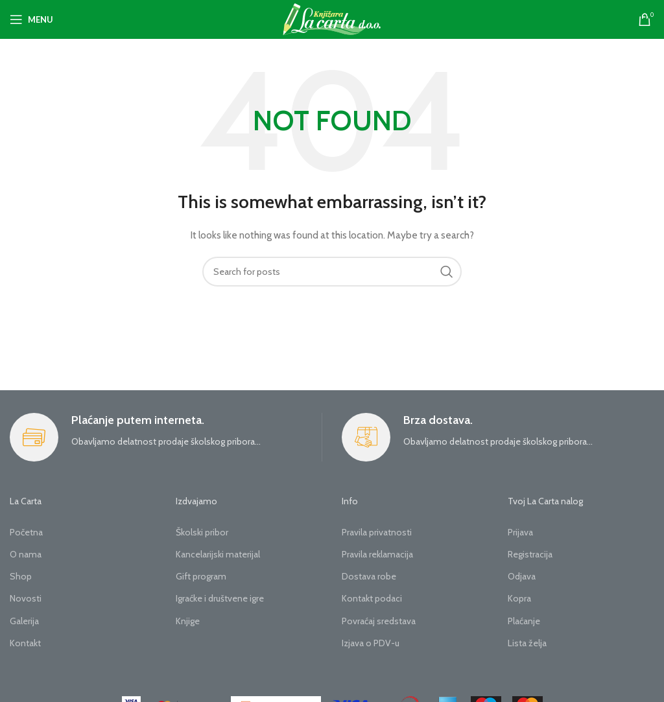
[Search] (332, 272)
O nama (26, 554)
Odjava (522, 576)
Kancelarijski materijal (218, 554)
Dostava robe (369, 576)
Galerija (24, 621)
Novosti (26, 598)
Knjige (188, 621)
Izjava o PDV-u (370, 643)
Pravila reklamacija (377, 554)
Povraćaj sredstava (379, 621)
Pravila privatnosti (377, 532)
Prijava (520, 532)
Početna (26, 532)
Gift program (201, 576)
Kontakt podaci (372, 598)
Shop (21, 576)
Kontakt (25, 643)
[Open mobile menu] (31, 19)
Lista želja (527, 643)
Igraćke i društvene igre (220, 598)
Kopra (519, 598)
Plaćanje (524, 621)
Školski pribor (202, 532)
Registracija (530, 554)
